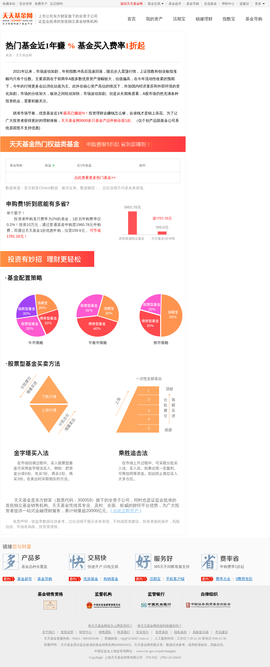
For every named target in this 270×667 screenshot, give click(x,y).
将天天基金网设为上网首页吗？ (110, 626)
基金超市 (175, 4)
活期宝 (179, 19)
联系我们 (123, 632)
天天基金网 (18, 18)
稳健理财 (204, 19)
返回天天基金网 (131, 4)
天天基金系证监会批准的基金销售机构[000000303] (96, 645)
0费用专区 (244, 579)
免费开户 (41, 4)
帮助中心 (228, 4)
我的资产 (154, 19)
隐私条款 (180, 632)
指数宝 (229, 19)
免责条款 (161, 632)
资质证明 (67, 632)
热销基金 (111, 579)
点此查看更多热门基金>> (94, 177)
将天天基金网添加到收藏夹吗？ (159, 626)
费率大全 (223, 579)
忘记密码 (56, 4)
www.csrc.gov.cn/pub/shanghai (156, 651)
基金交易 (154, 4)
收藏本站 (9, 4)
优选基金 (90, 579)
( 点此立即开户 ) (126, 510)
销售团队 (105, 632)
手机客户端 (175, 579)
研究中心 (85, 632)
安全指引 (142, 632)
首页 (131, 19)
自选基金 (210, 4)
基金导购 (192, 4)
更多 (258, 4)
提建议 (244, 4)
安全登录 (25, 4)
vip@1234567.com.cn (134, 638)
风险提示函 (201, 632)
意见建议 (221, 632)
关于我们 (48, 632)
